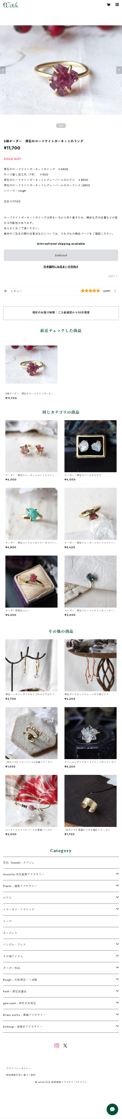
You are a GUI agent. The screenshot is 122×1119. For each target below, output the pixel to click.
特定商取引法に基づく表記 (21, 1074)
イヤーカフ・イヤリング (18, 909)
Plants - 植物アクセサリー (20, 886)
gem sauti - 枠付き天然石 (19, 1003)
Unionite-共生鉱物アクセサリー (23, 874)
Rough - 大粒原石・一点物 (20, 980)
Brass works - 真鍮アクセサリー (24, 1015)
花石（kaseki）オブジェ (18, 862)
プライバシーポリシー (18, 1068)
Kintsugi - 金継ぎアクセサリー (23, 1026)
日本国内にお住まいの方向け (61, 266)
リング (7, 921)
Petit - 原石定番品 (15, 991)
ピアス (7, 898)
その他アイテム (13, 956)
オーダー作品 (11, 968)
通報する (113, 276)
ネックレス (10, 933)
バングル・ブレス (14, 944)
